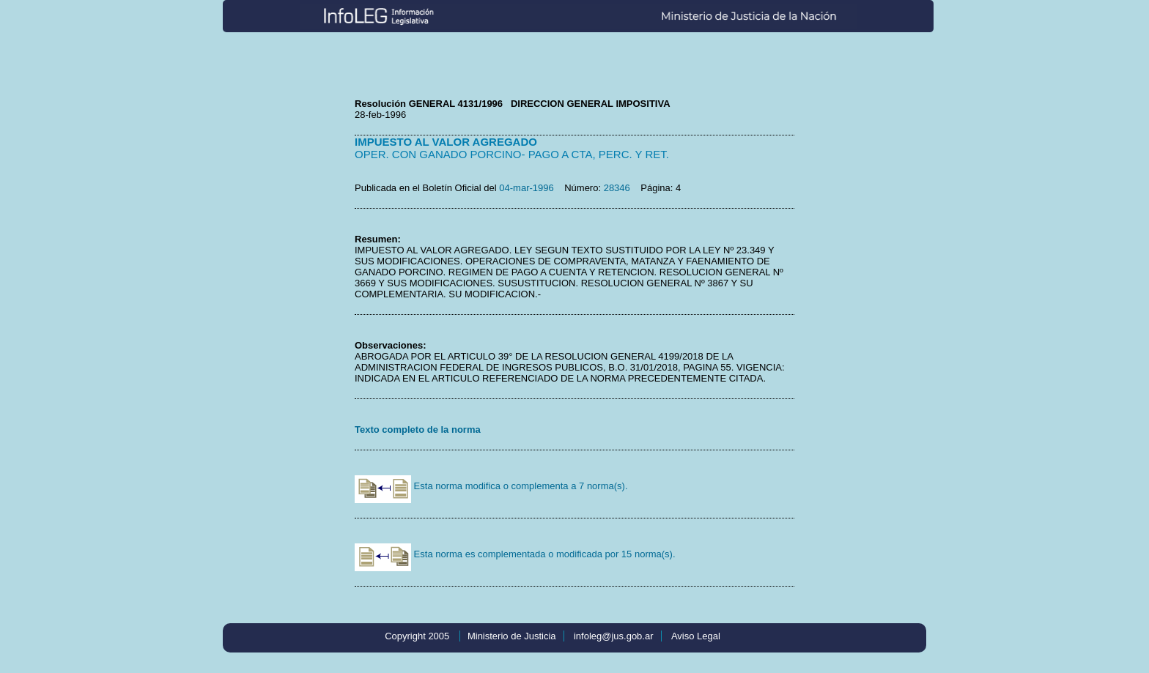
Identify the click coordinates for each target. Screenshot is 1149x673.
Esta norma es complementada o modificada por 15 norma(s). (515, 554)
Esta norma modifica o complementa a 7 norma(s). (491, 485)
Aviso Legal (695, 636)
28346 (617, 187)
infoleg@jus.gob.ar (614, 636)
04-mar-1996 (526, 187)
